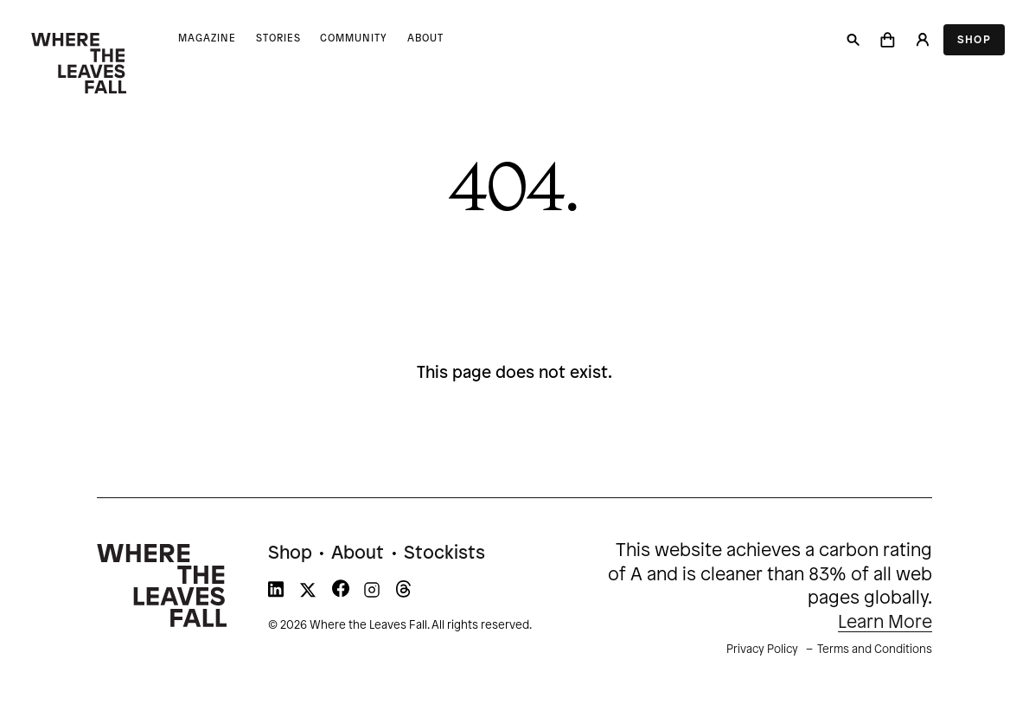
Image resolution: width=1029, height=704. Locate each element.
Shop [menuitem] (290, 553)
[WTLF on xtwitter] (308, 593)
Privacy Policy (762, 649)
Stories (278, 38)
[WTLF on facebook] (340, 593)
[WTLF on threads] (403, 593)
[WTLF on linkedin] (276, 593)
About (425, 38)
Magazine (207, 38)
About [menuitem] (357, 553)
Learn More (885, 622)
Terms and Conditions (874, 649)
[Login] (922, 40)
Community (353, 38)
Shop (974, 40)
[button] (888, 40)
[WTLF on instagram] (372, 593)
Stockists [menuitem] (444, 553)
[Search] (853, 40)
